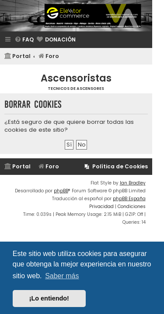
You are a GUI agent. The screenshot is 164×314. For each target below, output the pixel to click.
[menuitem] (24, 40)
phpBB (61, 191)
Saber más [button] (62, 276)
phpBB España (129, 198)
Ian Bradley (133, 183)
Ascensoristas (76, 78)
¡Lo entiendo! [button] (49, 298)
